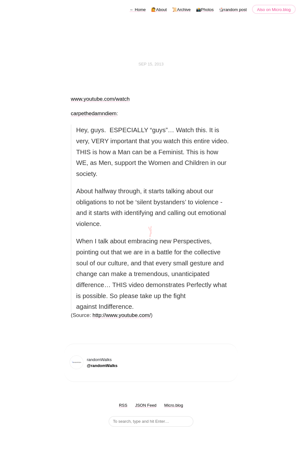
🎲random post (233, 9)
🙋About (159, 9)
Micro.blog (173, 405)
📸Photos (205, 9)
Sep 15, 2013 (151, 64)
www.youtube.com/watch (100, 99)
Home (138, 9)
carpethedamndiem (94, 113)
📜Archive (181, 9)
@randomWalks (102, 365)
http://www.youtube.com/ (121, 315)
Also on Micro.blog (274, 9)
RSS (123, 405)
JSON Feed (145, 405)
